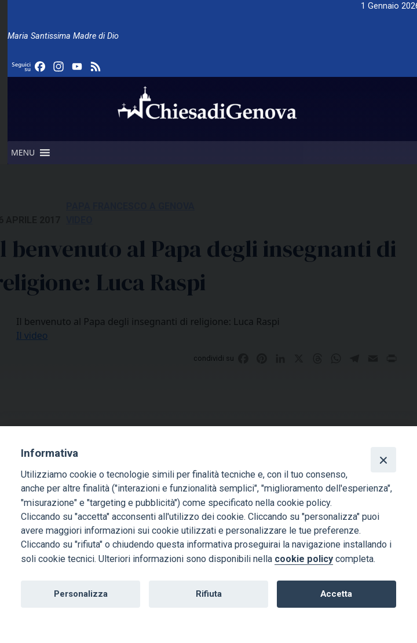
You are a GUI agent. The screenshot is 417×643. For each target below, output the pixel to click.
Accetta (336, 594)
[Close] (383, 459)
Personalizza (81, 594)
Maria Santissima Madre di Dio (63, 36)
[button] (23, 152)
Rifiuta (209, 594)
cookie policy (304, 558)
